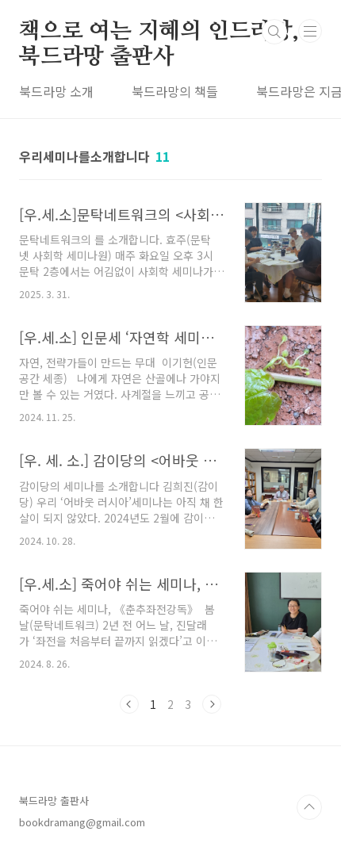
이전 (129, 704)
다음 (211, 704)
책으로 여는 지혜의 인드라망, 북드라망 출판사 (159, 32)
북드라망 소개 (56, 91)
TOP (309, 807)
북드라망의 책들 (175, 91)
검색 (274, 32)
